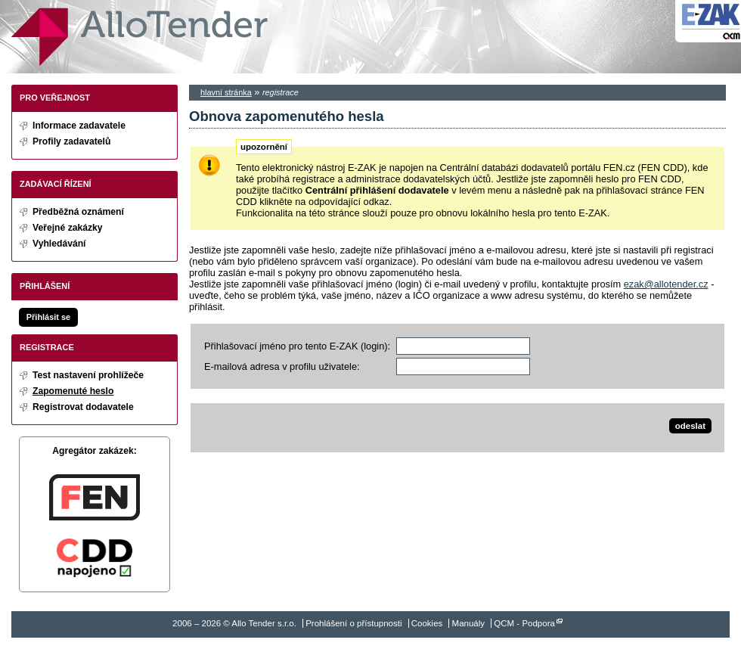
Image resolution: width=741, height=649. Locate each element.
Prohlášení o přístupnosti (353, 623)
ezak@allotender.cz (666, 284)
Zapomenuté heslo (73, 391)
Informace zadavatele (79, 125)
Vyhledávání (59, 243)
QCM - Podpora (524, 623)
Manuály (468, 623)
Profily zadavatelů (71, 141)
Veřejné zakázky (68, 227)
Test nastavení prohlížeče (88, 375)
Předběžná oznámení (78, 211)
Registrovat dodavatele (83, 407)
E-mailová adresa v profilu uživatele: (282, 366)
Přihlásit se (48, 316)
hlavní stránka (226, 92)
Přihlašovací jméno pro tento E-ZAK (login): (297, 346)
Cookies (427, 623)
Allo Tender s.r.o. (139, 37)
